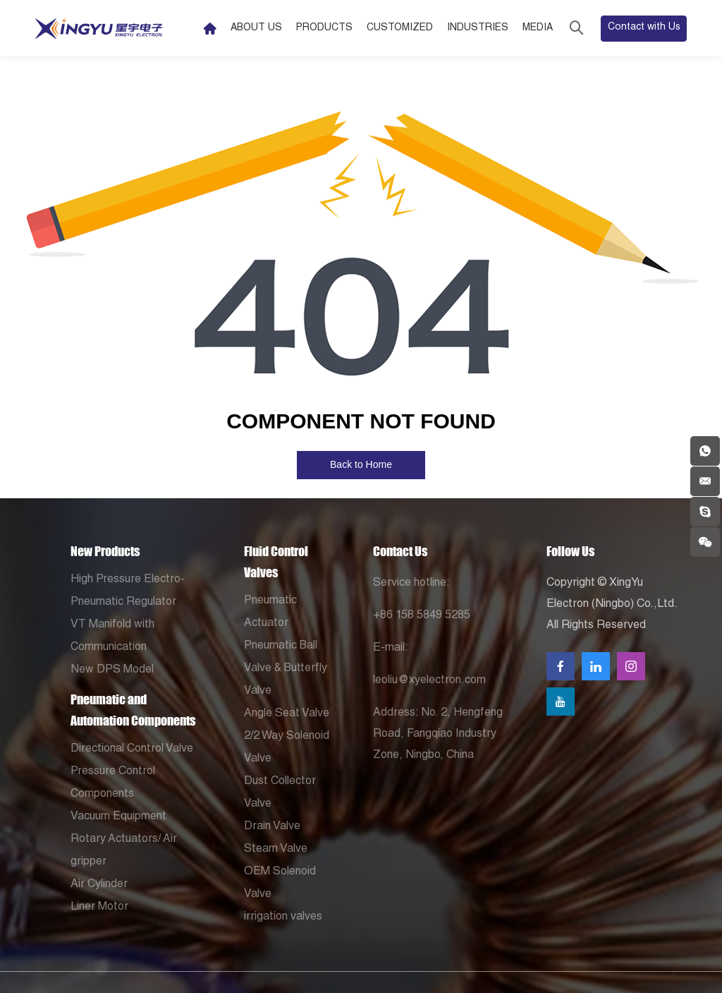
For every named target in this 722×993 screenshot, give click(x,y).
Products (324, 28)
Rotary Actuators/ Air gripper (124, 851)
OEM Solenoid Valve (280, 884)
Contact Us (400, 551)
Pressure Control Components (113, 783)
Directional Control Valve (132, 749)
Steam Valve (275, 849)
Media (537, 28)
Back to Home (361, 464)
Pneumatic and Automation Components (133, 710)
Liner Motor (99, 907)
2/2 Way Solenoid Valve (286, 748)
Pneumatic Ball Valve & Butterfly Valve (285, 669)
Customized (400, 28)
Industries (477, 28)
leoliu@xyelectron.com (429, 681)
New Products (105, 551)
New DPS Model (112, 670)
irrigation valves (283, 917)
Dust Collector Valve (280, 793)
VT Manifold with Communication (112, 637)
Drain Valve (272, 827)
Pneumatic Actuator (270, 613)
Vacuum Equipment (118, 817)
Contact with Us (644, 27)
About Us (256, 28)
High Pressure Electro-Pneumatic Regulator (128, 591)
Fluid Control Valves (276, 561)
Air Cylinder (99, 885)
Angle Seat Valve (286, 714)
